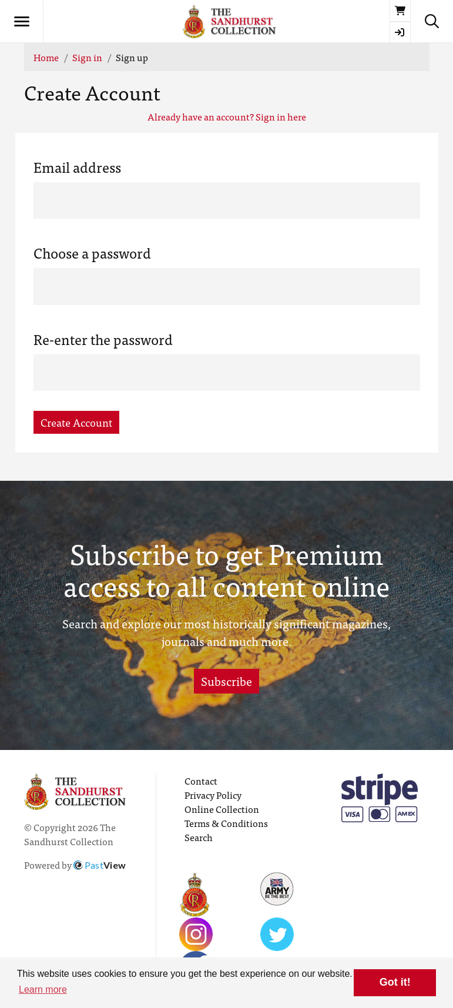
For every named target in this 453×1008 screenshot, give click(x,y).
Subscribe (226, 681)
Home (46, 57)
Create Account (76, 422)
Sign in (87, 57)
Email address (77, 167)
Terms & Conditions (226, 822)
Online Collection (221, 808)
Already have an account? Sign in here (226, 116)
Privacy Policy (212, 794)
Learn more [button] (43, 989)
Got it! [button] (395, 982)
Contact (200, 780)
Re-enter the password (103, 339)
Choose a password (92, 252)
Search (198, 837)
